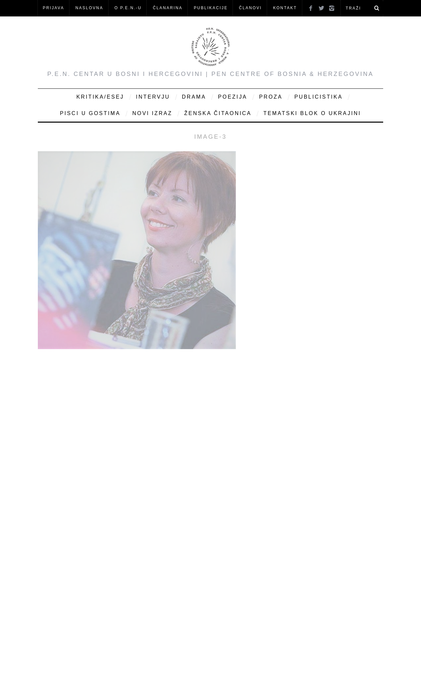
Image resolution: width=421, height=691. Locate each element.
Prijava (53, 8)
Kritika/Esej (100, 97)
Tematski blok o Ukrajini (312, 113)
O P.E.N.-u (127, 8)
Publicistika (318, 97)
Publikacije (211, 8)
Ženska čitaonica (218, 113)
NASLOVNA (89, 8)
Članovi (250, 8)
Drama (194, 97)
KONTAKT (285, 8)
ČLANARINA (168, 8)
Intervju (153, 97)
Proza (271, 97)
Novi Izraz (152, 113)
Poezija (232, 97)
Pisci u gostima (90, 113)
